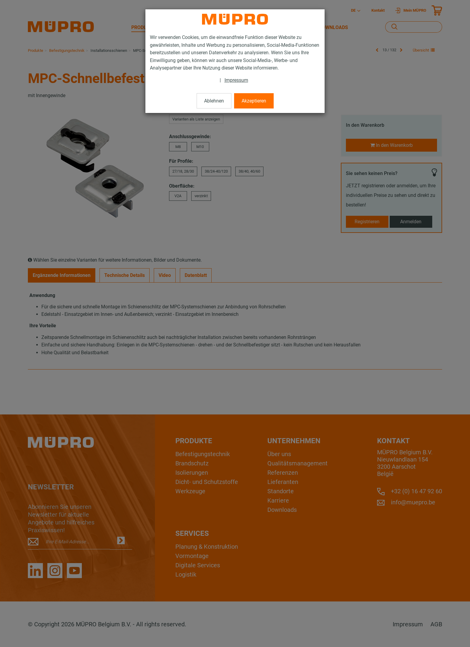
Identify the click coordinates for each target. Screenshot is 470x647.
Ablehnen (214, 101)
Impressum (236, 80)
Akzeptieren (254, 101)
